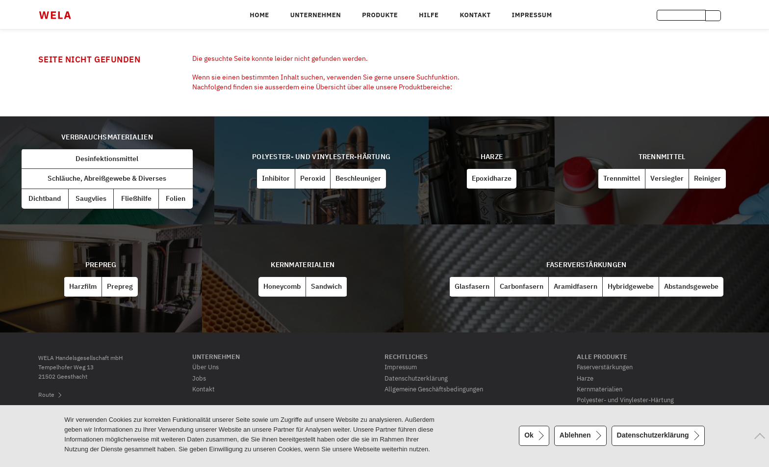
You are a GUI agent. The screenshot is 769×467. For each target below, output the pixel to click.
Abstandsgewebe (691, 286)
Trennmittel (662, 156)
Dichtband (44, 198)
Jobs (199, 378)
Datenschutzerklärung (416, 378)
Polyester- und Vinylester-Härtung (321, 156)
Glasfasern (472, 286)
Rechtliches (406, 356)
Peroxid (312, 178)
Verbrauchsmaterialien (107, 137)
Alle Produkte (602, 356)
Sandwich (326, 286)
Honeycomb (282, 286)
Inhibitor (276, 178)
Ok (529, 435)
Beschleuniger (358, 178)
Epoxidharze (492, 178)
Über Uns (205, 367)
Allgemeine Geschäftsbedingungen (433, 389)
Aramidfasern (575, 286)
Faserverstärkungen (586, 264)
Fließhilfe (136, 198)
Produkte (380, 15)
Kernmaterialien (302, 264)
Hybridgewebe (631, 286)
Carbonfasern (521, 286)
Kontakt (475, 15)
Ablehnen (575, 435)
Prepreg (101, 264)
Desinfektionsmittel (107, 158)
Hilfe (428, 15)
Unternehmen (315, 15)
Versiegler (667, 178)
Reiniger (707, 178)
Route (46, 394)
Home (259, 15)
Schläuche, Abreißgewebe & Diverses (107, 178)
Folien (175, 198)
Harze (492, 156)
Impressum (532, 15)
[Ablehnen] (757, 436)
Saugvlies (91, 198)
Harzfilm (83, 286)
